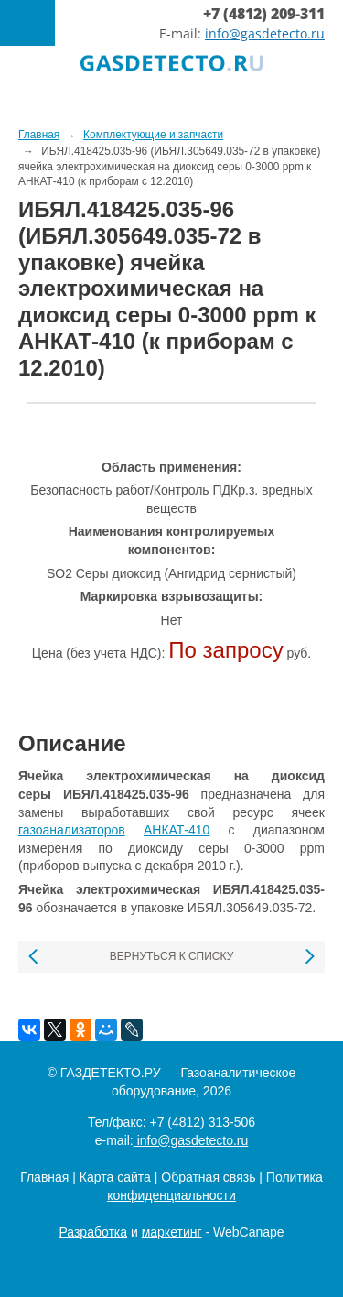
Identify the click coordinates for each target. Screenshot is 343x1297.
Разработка (93, 1232)
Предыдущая (34, 957)
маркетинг (172, 1232)
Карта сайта (115, 1177)
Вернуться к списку (172, 956)
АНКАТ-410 (176, 830)
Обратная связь (208, 1177)
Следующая (309, 957)
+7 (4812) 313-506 (202, 1122)
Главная (44, 1177)
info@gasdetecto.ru (265, 33)
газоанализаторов (71, 830)
